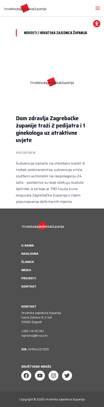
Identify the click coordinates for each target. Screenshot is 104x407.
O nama (27, 245)
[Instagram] (53, 376)
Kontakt (28, 286)
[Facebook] (26, 376)
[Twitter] (67, 376)
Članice (27, 261)
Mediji (26, 269)
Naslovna (30, 253)
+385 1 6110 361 (32, 330)
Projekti (28, 278)
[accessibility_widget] (96, 23)
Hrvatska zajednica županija (65, 399)
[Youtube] (40, 376)
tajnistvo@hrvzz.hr (34, 335)
